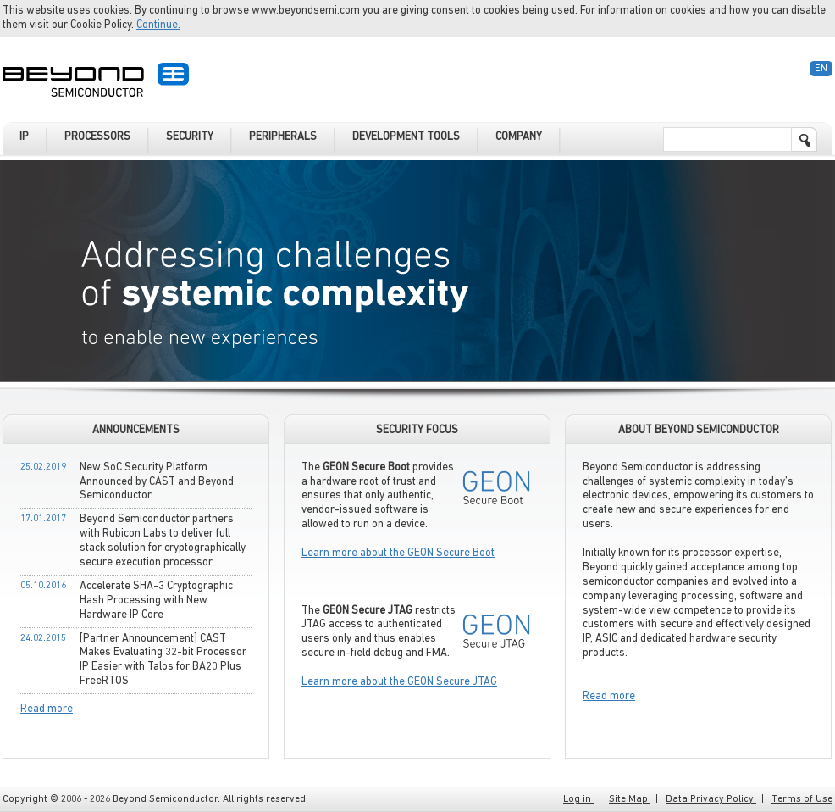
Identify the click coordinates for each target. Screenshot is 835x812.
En (821, 69)
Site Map (629, 799)
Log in (578, 799)
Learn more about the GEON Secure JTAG (399, 681)
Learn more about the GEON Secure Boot (398, 553)
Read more (46, 709)
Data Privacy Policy (711, 799)
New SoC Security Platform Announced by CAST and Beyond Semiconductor (157, 482)
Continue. (158, 25)
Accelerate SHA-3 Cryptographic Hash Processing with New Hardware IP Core (156, 600)
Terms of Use (801, 799)
